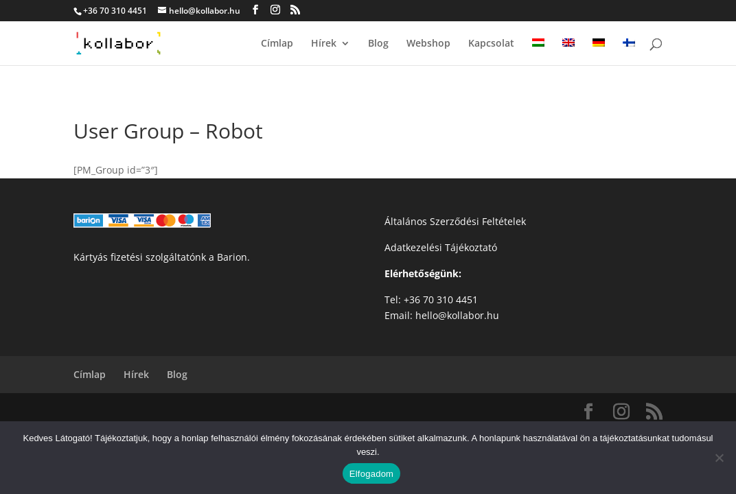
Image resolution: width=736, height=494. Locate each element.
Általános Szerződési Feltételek (455, 221)
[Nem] (719, 457)
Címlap (277, 43)
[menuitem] (538, 51)
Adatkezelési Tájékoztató (440, 247)
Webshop (428, 43)
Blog (378, 43)
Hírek (323, 43)
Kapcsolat (491, 43)
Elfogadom (371, 474)
